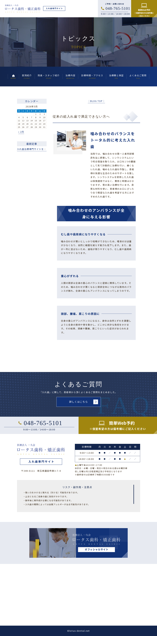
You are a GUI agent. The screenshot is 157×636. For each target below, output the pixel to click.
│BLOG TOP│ (96, 101)
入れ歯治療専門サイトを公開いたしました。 (41, 149)
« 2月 (21, 131)
